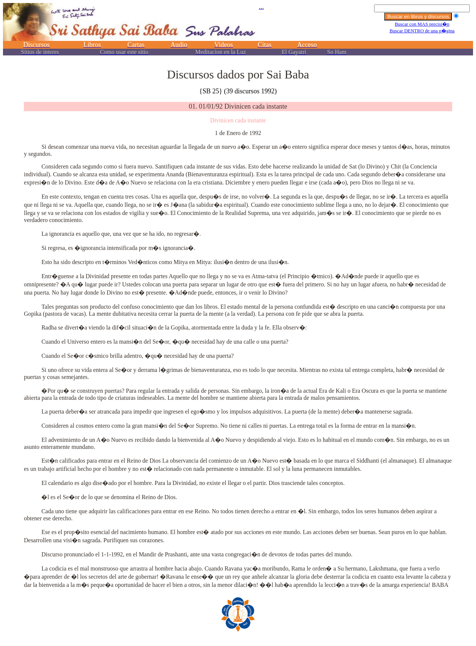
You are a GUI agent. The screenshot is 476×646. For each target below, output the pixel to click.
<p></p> (238, 32)
